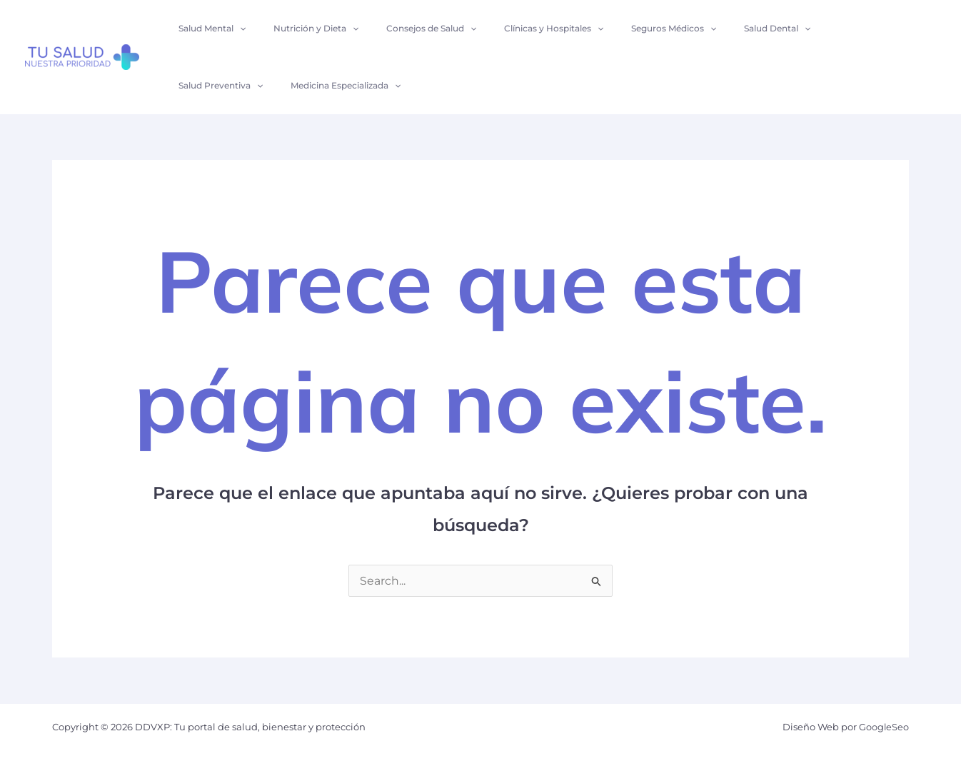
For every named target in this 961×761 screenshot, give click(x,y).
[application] (237, 28)
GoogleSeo (883, 726)
